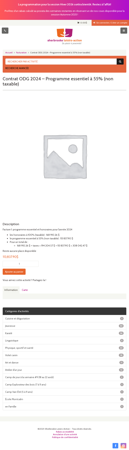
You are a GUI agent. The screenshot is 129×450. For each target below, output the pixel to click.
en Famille (64, 406)
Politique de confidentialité (65, 437)
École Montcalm (64, 399)
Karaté (64, 333)
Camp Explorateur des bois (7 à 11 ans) (64, 384)
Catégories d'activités (17, 311)
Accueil (9, 52)
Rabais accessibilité (65, 432)
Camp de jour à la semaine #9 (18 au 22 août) (64, 377)
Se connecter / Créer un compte (110, 22)
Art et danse (64, 362)
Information (11, 290)
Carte (25, 290)
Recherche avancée (17, 68)
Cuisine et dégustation (64, 318)
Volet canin (64, 355)
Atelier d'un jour (64, 369)
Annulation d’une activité (65, 434)
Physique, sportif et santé (64, 347)
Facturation (21, 52)
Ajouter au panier (14, 271)
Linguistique (64, 340)
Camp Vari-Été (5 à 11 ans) (64, 391)
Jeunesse (64, 325)
